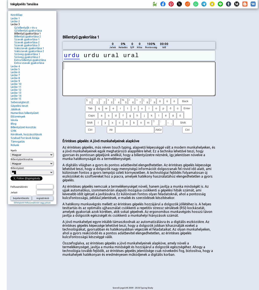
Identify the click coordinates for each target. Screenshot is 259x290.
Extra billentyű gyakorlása (30, 59)
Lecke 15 (16, 98)
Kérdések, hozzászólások (26, 134)
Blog (13, 123)
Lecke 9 (15, 80)
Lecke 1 (15, 18)
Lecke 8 (15, 77)
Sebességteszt (20, 102)
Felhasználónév (19, 187)
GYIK (13, 130)
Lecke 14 (16, 95)
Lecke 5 (15, 69)
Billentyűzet (17, 168)
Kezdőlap (16, 14)
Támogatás (18, 141)
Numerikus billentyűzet (25, 112)
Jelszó (14, 192)
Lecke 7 (15, 75)
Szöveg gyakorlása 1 (27, 54)
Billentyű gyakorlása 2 (27, 36)
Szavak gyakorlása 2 (27, 42)
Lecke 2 (15, 21)
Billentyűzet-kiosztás (23, 127)
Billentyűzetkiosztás (22, 159)
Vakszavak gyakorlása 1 (29, 48)
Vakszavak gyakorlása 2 (29, 51)
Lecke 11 (16, 86)
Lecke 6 (15, 72)
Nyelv (14, 150)
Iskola (14, 120)
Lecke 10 (16, 83)
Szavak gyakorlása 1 (27, 39)
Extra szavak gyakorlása (29, 62)
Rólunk (15, 145)
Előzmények (18, 116)
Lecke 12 (16, 89)
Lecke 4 (15, 66)
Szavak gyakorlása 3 (27, 45)
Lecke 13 (16, 92)
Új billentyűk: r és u (25, 27)
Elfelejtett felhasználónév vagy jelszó (32, 203)
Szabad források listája (25, 137)
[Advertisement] (238, 81)
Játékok (16, 109)
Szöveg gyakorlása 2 (27, 56)
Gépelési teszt (19, 105)
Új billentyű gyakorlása (28, 30)
